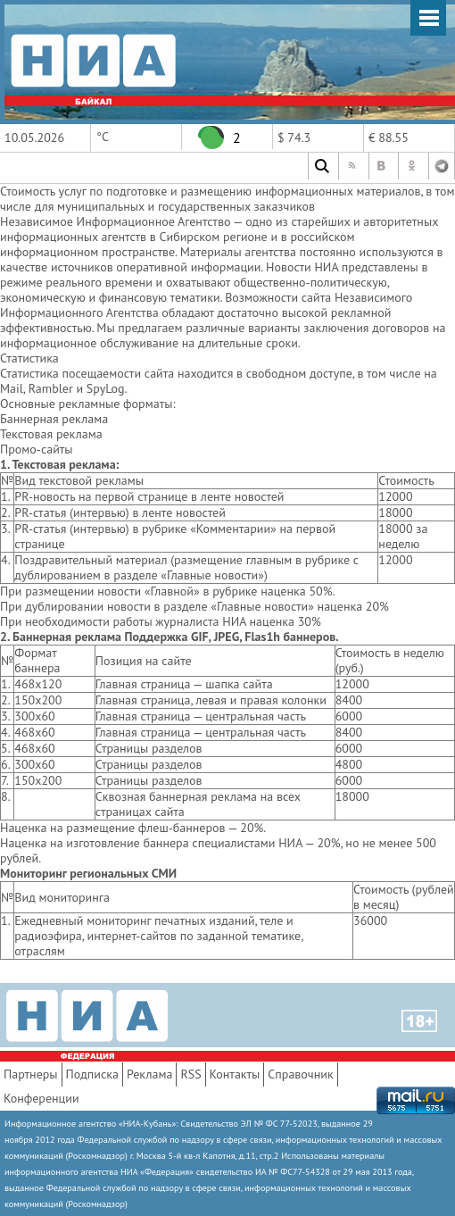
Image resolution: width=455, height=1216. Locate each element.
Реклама (150, 1074)
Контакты (235, 1074)
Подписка (92, 1074)
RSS (190, 1074)
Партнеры (31, 1074)
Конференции (41, 1098)
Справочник (300, 1074)
